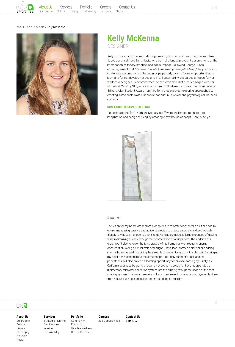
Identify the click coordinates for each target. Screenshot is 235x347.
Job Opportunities (109, 320)
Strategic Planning (55, 320)
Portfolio (86, 7)
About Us (45, 7)
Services (66, 7)
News (119, 11)
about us (22, 27)
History (74, 11)
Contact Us (127, 7)
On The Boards (80, 332)
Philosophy (89, 11)
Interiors (49, 328)
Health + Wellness (82, 328)
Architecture (51, 324)
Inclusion (106, 11)
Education (77, 324)
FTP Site (131, 321)
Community (78, 320)
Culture (61, 11)
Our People (46, 11)
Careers (105, 7)
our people (37, 27)
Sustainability (51, 332)
